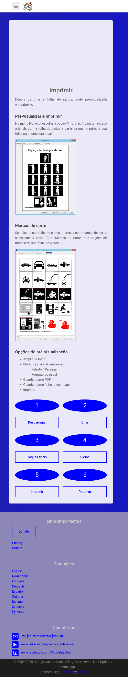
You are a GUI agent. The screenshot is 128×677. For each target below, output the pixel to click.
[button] (27, 6)
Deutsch (18, 586)
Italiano (17, 602)
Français (18, 581)
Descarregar (37, 422)
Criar (84, 422)
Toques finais (37, 457)
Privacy (17, 543)
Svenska (18, 607)
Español (18, 591)
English (17, 571)
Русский (18, 612)
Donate (24, 531)
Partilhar (85, 492)
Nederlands (20, 576)
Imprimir (37, 492)
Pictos (84, 457)
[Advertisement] (61, 55)
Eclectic (67, 672)
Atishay (82, 672)
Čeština (17, 596)
